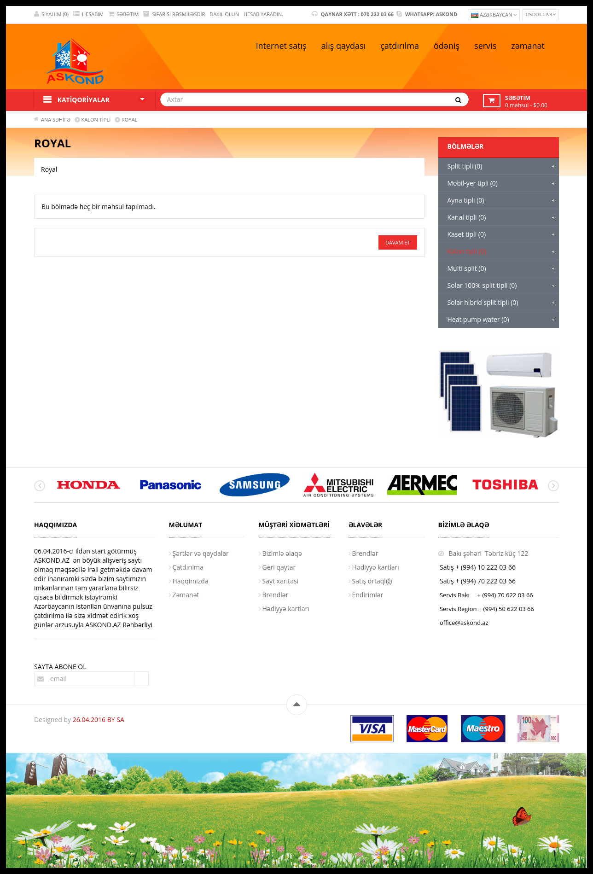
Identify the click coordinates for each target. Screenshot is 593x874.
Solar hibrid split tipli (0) (483, 302)
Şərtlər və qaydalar (201, 553)
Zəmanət (186, 594)
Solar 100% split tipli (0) (482, 285)
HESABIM (88, 14)
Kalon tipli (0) (467, 251)
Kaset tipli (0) (467, 234)
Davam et (397, 242)
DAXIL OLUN (224, 14)
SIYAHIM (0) (51, 14)
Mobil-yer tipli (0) (473, 183)
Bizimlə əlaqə (282, 553)
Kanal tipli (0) (467, 217)
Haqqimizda (191, 581)
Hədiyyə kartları (285, 608)
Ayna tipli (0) (466, 200)
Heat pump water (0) (478, 319)
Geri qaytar (279, 567)
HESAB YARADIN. (263, 14)
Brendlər (275, 594)
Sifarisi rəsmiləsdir (174, 14)
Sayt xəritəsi (280, 581)
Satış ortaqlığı (372, 581)
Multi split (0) (467, 268)
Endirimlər (368, 594)
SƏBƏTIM (123, 14)
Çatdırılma (188, 567)
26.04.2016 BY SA (98, 719)
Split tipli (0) (465, 166)
